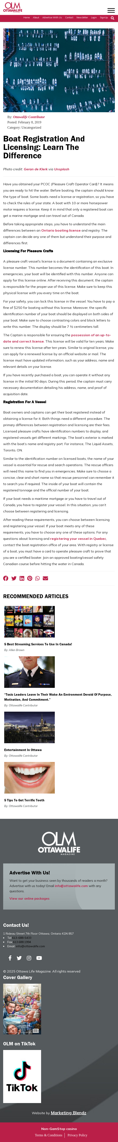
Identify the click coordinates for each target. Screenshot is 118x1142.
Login (94, 17)
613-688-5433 (21, 938)
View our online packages (29, 899)
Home (26, 17)
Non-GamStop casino (59, 1129)
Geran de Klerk (36, 169)
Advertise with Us (52, 17)
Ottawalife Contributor (29, 117)
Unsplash (61, 169)
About (36, 17)
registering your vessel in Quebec (78, 538)
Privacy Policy (77, 1135)
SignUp (104, 17)
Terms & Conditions (48, 1135)
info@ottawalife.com (71, 886)
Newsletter (82, 17)
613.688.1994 (22, 942)
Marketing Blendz (68, 1112)
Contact (69, 17)
